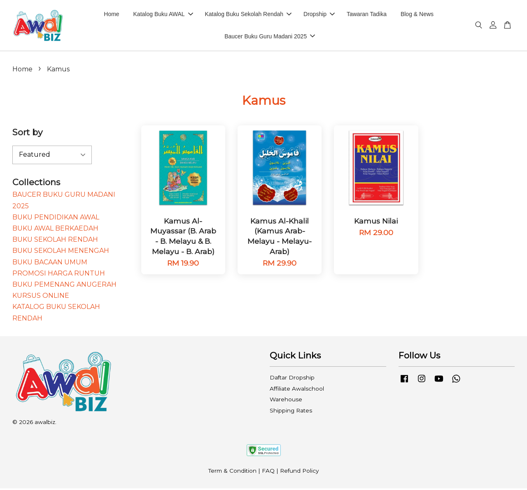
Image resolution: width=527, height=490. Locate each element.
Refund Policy (299, 472)
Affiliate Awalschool (297, 390)
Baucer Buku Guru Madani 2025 (269, 37)
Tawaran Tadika (367, 15)
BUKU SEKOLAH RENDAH (55, 241)
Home (111, 15)
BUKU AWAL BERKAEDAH (55, 230)
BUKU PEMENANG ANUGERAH (64, 286)
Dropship (319, 15)
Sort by (27, 134)
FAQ (268, 472)
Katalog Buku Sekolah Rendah (248, 15)
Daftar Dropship (292, 379)
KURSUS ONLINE (40, 298)
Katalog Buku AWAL (163, 15)
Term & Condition (232, 472)
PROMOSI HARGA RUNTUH (58, 275)
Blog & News (417, 15)
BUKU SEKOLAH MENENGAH (60, 253)
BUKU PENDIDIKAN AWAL (55, 219)
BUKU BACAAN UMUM (49, 264)
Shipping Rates (291, 412)
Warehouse (286, 401)
